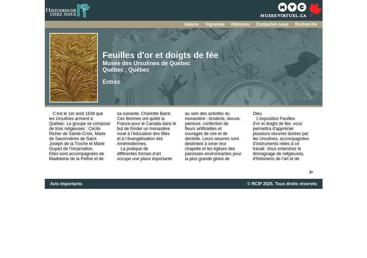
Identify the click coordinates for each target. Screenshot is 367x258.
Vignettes (215, 24)
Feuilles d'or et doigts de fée (160, 55)
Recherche (306, 24)
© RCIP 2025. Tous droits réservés (282, 183)
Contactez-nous (273, 24)
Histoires (241, 24)
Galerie (192, 24)
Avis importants (66, 183)
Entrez (111, 82)
